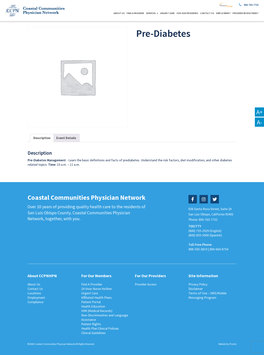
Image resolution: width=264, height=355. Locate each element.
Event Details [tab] (66, 138)
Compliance (35, 302)
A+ (259, 112)
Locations (34, 293)
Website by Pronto (227, 344)
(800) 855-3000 (198, 235)
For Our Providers (187, 13)
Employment (223, 13)
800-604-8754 (219, 249)
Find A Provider (135, 13)
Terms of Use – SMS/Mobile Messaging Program (207, 295)
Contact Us (207, 13)
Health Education (93, 306)
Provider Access (146, 284)
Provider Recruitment (245, 13)
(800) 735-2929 (198, 231)
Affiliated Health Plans (96, 297)
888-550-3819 (197, 249)
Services (152, 13)
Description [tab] (41, 138)
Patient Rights (91, 324)
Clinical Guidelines (93, 333)
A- (259, 122)
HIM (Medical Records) (96, 311)
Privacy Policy (197, 284)
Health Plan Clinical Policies (100, 328)
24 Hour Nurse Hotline (96, 289)
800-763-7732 (251, 4)
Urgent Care (167, 13)
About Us (119, 13)
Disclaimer (195, 289)
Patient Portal (91, 302)
